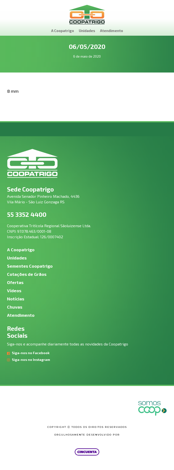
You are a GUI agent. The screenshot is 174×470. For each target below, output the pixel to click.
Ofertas (15, 282)
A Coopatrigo (62, 30)
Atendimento (111, 30)
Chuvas (14, 307)
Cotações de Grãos (26, 274)
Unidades (87, 30)
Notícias (15, 298)
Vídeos (14, 290)
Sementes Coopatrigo (30, 266)
